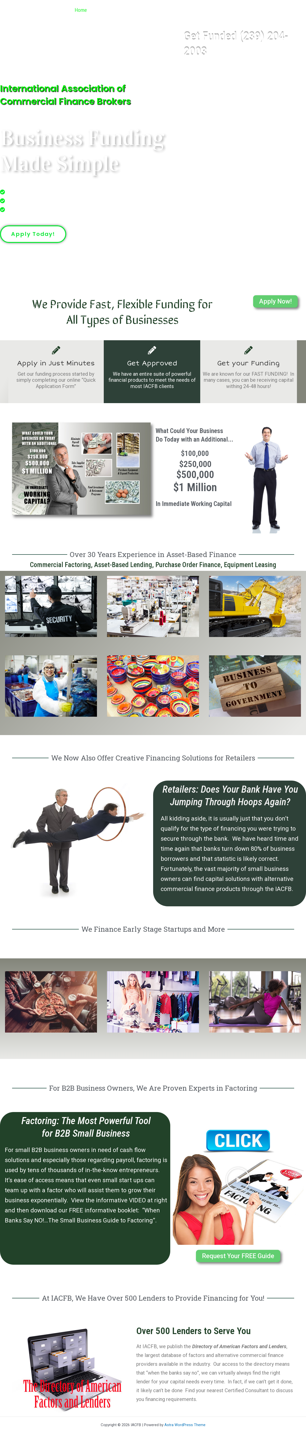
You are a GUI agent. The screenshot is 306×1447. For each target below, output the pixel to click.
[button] (143, 10)
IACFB (17, 10)
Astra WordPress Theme (185, 1425)
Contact (288, 10)
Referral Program (216, 10)
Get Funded (171, 10)
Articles (258, 10)
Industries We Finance (120, 10)
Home (78, 10)
